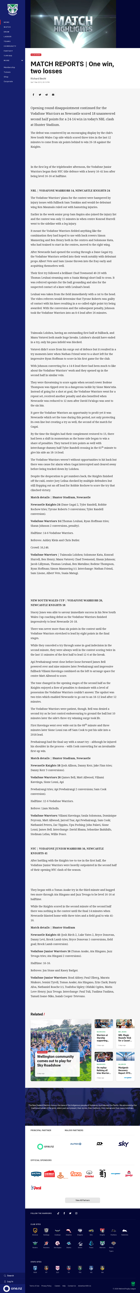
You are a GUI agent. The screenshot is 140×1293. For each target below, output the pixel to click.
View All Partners (83, 1200)
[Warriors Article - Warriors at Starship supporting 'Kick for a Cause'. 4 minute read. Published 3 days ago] (104, 1033)
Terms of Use (34, 1286)
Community (10, 46)
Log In (8, 1281)
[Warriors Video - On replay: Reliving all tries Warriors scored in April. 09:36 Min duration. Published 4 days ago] (104, 1066)
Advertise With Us (84, 1286)
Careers (57, 1286)
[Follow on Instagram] (76, 1213)
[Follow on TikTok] (58, 1213)
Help (64, 1286)
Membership (9, 67)
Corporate (8, 81)
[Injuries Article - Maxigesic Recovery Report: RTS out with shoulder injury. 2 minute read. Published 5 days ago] (125, 1066)
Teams (7, 41)
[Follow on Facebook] (64, 1213)
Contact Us (72, 1286)
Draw (7, 32)
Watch (7, 27)
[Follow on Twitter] (70, 1213)
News (7, 22)
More (13, 60)
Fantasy (8, 51)
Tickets (7, 72)
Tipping (8, 56)
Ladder (8, 36)
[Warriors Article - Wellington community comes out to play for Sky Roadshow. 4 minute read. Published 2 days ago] (61, 1050)
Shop (6, 76)
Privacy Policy (46, 1286)
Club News (35, 55)
